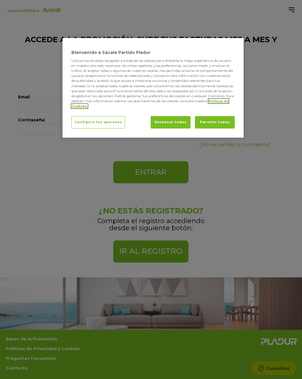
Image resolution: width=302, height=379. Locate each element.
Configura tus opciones (98, 122)
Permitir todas (215, 122)
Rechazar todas (170, 122)
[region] (153, 88)
